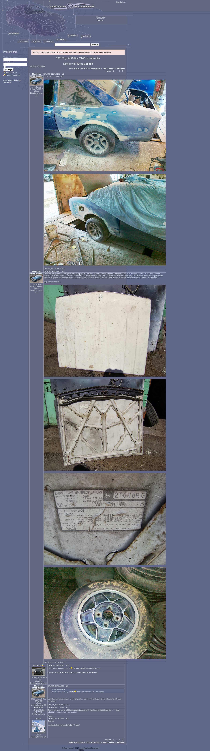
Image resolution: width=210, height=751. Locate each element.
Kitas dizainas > (121, 2)
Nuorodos (72, 35)
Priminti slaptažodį (11, 75)
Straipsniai (23, 41)
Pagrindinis (13, 33)
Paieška (85, 36)
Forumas (48, 41)
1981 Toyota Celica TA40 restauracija (84, 68)
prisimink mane (12, 67)
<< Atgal (108, 71)
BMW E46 (100, 20)
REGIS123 (38, 707)
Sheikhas (37, 666)
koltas (38, 718)
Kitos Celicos (85, 63)
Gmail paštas (100, 18)
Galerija (60, 39)
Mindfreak (41, 66)
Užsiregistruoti (10, 73)
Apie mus (36, 41)
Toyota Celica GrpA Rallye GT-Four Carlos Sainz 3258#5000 (72, 672)
